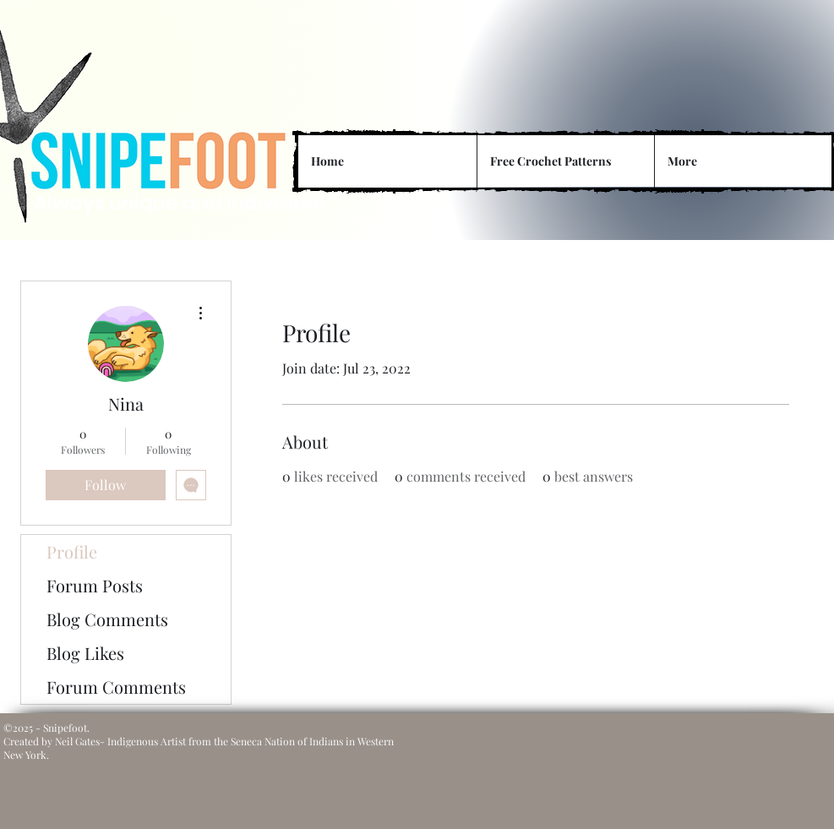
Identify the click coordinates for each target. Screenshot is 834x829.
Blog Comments (107, 619)
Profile (71, 551)
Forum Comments (116, 686)
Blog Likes (85, 652)
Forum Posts (94, 585)
